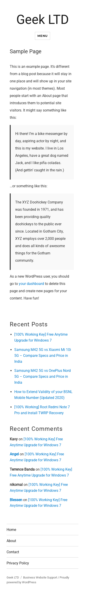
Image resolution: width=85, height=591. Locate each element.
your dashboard (31, 284)
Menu (42, 36)
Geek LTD (42, 19)
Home (11, 530)
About (11, 541)
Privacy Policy (18, 563)
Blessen (16, 500)
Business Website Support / (41, 577)
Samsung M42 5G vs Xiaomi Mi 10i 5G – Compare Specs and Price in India (42, 355)
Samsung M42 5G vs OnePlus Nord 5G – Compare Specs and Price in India (42, 376)
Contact (13, 552)
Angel (14, 454)
